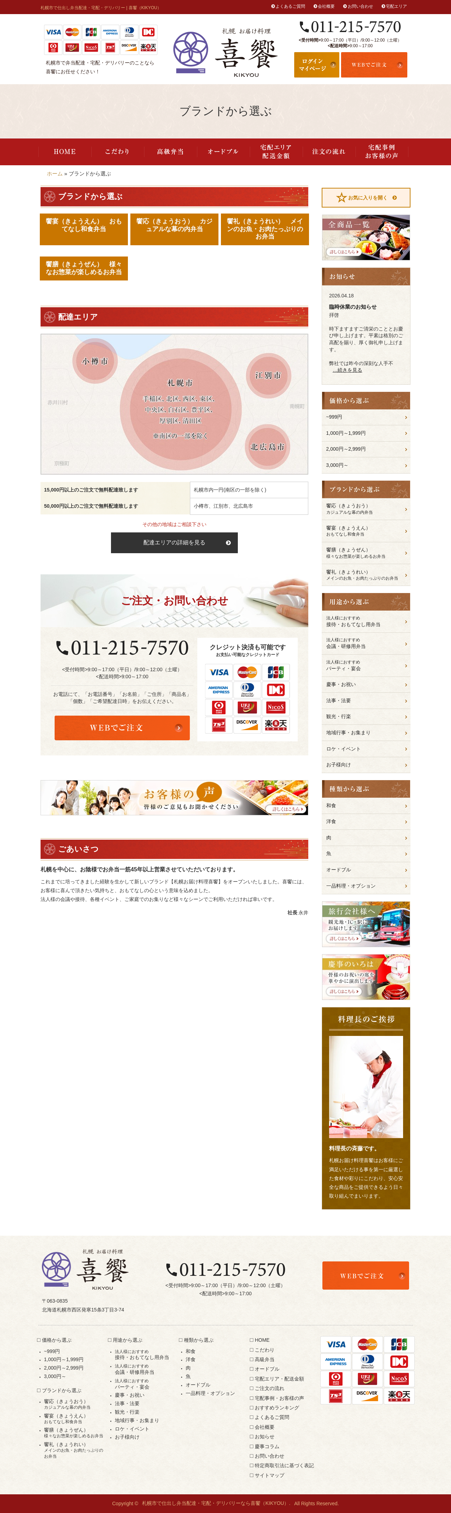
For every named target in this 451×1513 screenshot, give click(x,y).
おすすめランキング (277, 1407)
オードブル (223, 151)
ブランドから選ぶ (61, 1390)
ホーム (55, 174)
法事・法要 (338, 700)
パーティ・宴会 (366, 665)
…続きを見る (347, 370)
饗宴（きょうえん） (366, 531)
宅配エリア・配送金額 (276, 151)
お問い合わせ (360, 6)
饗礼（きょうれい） (366, 575)
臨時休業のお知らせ (353, 307)
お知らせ (264, 1436)
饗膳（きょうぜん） (366, 553)
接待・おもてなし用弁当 (366, 621)
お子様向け (338, 764)
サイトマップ (269, 1475)
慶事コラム (267, 1446)
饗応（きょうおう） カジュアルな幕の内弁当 (174, 225)
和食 (331, 805)
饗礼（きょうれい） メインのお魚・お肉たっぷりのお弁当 (265, 229)
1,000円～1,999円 (346, 433)
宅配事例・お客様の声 (382, 151)
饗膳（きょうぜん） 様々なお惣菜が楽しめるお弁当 (84, 268)
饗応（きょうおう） (366, 509)
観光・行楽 (338, 716)
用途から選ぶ (127, 1340)
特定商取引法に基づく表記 (284, 1465)
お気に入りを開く (368, 197)
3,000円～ (337, 465)
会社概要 (326, 6)
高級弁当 (170, 151)
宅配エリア (396, 6)
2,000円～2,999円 (346, 449)
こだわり (117, 151)
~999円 (334, 417)
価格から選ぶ (57, 1340)
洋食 (331, 821)
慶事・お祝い (341, 684)
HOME (64, 151)
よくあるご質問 (290, 6)
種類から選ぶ (199, 1340)
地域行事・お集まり (348, 732)
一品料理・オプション (351, 886)
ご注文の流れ (329, 151)
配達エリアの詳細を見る (174, 542)
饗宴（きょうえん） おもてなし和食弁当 (84, 225)
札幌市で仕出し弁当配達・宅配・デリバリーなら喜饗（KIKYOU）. (216, 1503)
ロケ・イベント (343, 749)
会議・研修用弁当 (366, 643)
